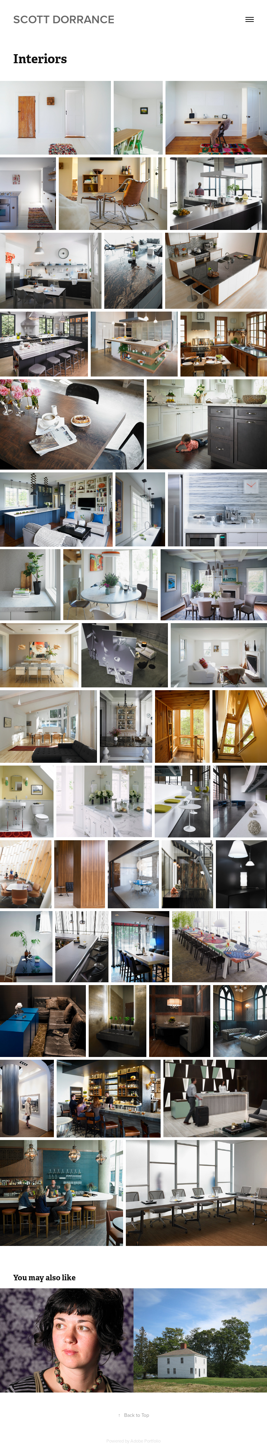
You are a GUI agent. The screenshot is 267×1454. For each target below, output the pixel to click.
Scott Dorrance (63, 19)
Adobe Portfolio (145, 1441)
